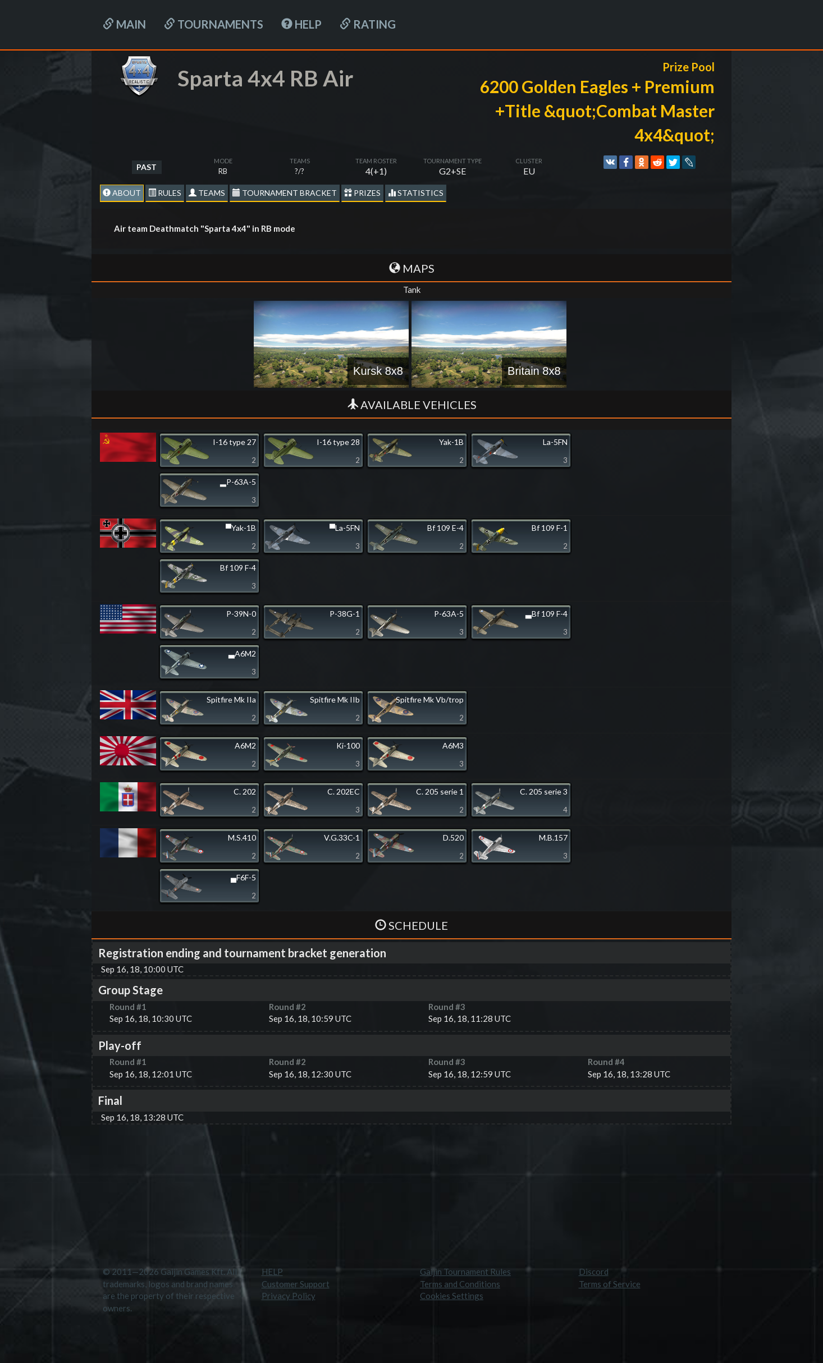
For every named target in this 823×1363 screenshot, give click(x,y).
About (122, 193)
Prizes (362, 193)
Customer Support (296, 1284)
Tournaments (213, 24)
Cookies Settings (451, 1296)
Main (124, 24)
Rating (368, 24)
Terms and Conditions (460, 1284)
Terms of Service (610, 1284)
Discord (594, 1271)
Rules (164, 193)
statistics (415, 193)
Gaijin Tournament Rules (465, 1271)
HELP (301, 24)
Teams (207, 193)
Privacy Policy (289, 1296)
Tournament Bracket (284, 193)
